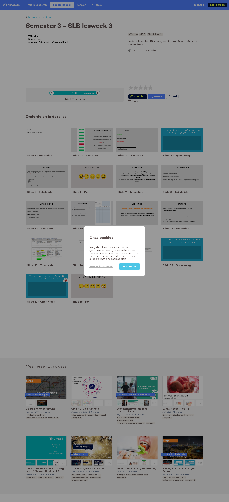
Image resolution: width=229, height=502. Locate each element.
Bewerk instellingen (101, 266)
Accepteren (129, 266)
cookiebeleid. (119, 259)
